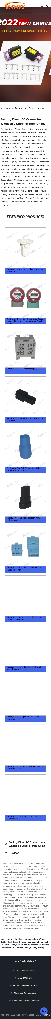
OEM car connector (20, 948)
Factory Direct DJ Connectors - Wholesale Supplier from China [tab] (25, 844)
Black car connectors (28, 939)
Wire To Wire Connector (27, 945)
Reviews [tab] (12, 853)
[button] (42, 6)
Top (44, 1011)
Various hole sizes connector (25, 985)
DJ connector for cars (25, 970)
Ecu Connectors (8, 945)
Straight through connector (25, 942)
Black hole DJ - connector (25, 993)
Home (7, 108)
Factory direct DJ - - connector (29, 108)
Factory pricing (37, 948)
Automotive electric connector (25, 1000)
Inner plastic (43, 942)
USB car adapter (25, 978)
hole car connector (9, 939)
